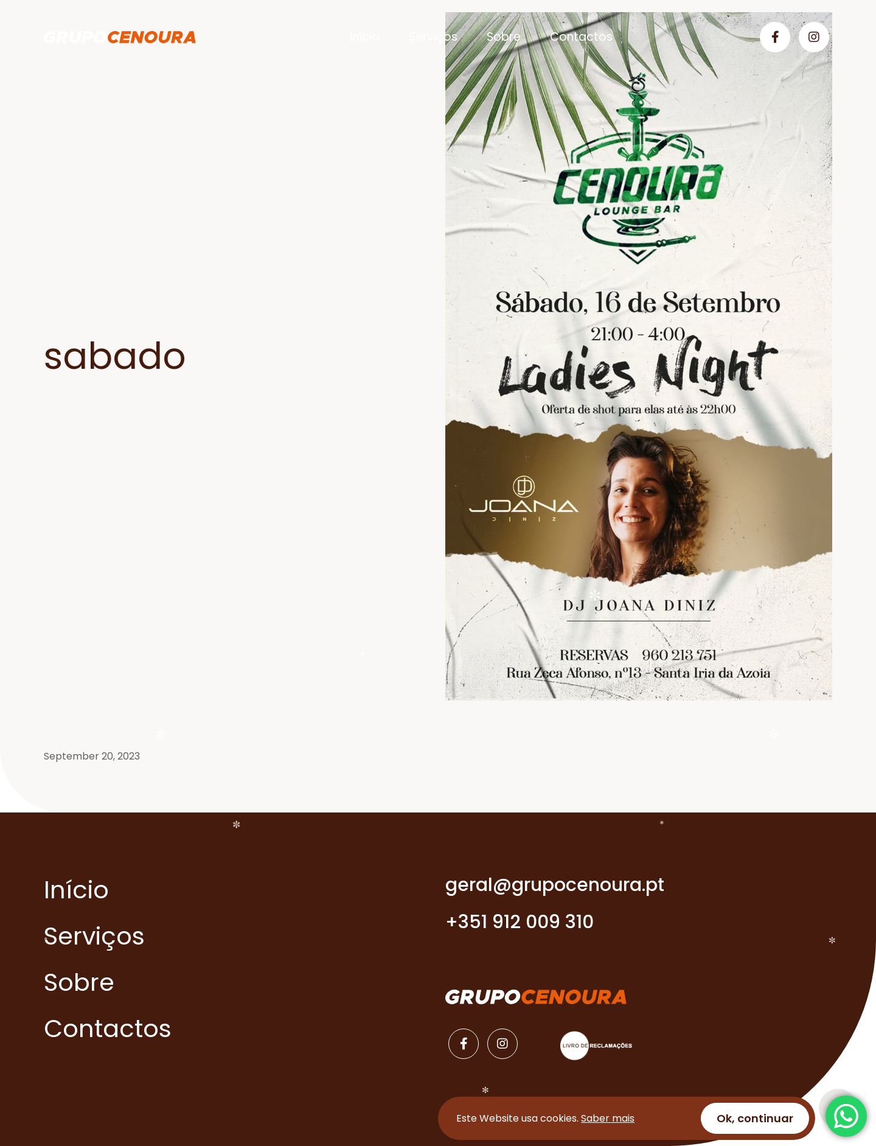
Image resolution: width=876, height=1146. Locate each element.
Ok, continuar (755, 1118)
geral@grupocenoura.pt (554, 885)
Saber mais (607, 1118)
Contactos (581, 37)
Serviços (433, 37)
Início (365, 37)
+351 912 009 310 (519, 922)
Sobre (504, 37)
